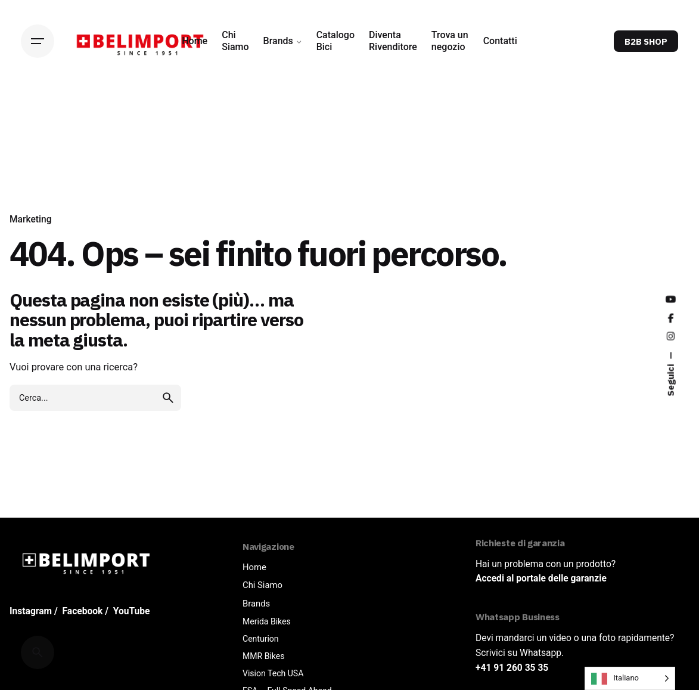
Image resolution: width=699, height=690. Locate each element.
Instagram (31, 611)
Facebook (83, 611)
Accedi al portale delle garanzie (541, 578)
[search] (168, 398)
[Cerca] (37, 652)
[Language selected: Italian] (630, 678)
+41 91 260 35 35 (512, 668)
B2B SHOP (646, 41)
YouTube (131, 611)
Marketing (31, 219)
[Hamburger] (37, 41)
